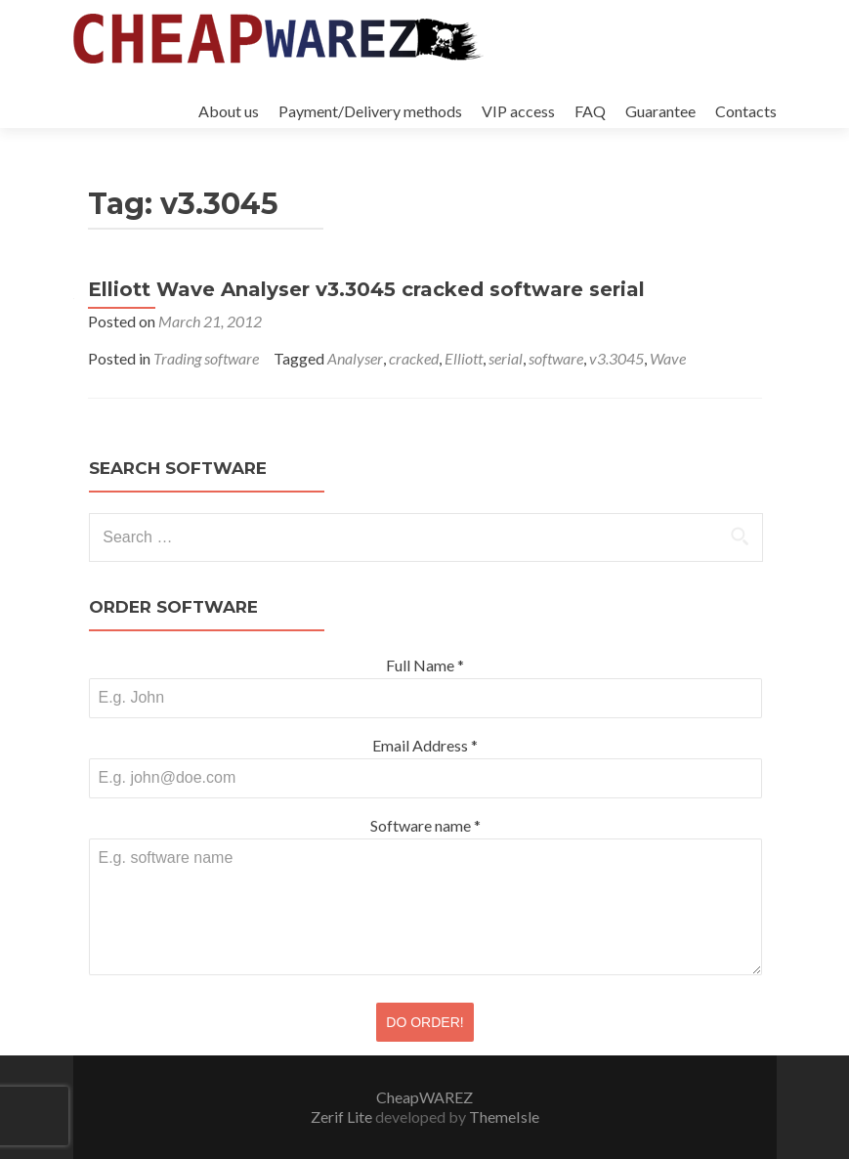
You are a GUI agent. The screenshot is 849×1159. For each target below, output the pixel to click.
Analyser (355, 358)
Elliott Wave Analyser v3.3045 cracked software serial (366, 289)
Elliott (464, 358)
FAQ (590, 111)
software (556, 358)
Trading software (206, 358)
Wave (668, 358)
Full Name (425, 665)
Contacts (746, 111)
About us (228, 111)
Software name (425, 825)
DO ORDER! (424, 1022)
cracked (414, 358)
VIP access (518, 111)
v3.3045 (616, 358)
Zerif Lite (343, 1116)
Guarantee (660, 111)
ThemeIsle (504, 1116)
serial (505, 358)
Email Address (425, 745)
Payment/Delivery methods (370, 111)
